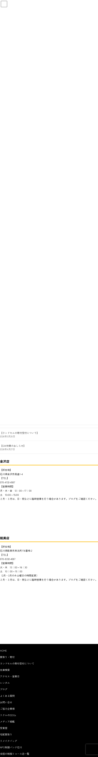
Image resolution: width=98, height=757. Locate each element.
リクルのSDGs (8, 715)
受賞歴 (3, 728)
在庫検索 (5, 670)
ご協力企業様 (7, 708)
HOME (3, 650)
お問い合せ (6, 702)
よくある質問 (7, 696)
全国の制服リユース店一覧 (14, 753)
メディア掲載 (7, 721)
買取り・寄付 (7, 657)
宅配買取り (6, 734)
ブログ (3, 689)
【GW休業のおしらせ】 (13, 445)
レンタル (5, 682)
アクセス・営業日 (10, 676)
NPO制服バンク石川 (11, 747)
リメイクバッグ (8, 741)
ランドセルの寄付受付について (17, 663)
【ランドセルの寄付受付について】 (19, 433)
